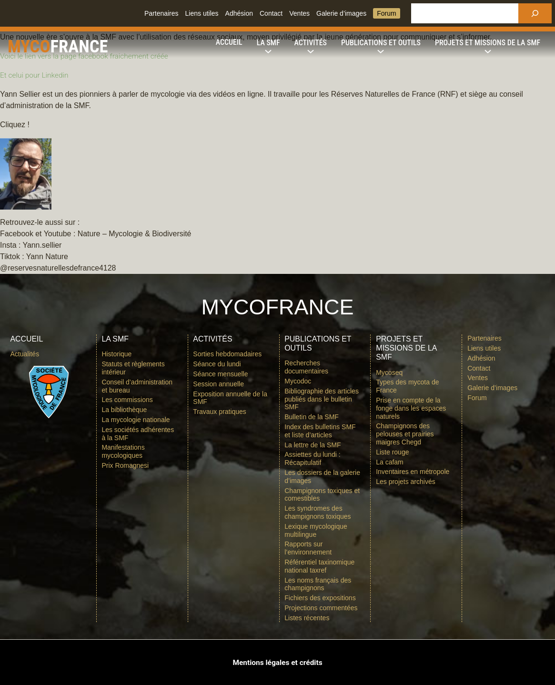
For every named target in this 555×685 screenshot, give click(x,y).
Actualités (24, 354)
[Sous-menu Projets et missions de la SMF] (487, 43)
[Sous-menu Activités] (310, 43)
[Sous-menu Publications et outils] (381, 43)
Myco (36, 46)
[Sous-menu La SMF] (268, 43)
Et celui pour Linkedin (36, 75)
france (105, 46)
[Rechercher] (535, 13)
